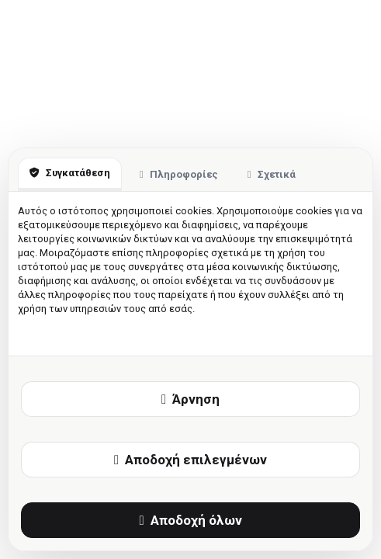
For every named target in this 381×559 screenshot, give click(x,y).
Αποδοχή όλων (190, 520)
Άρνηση (190, 399)
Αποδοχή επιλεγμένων (190, 459)
